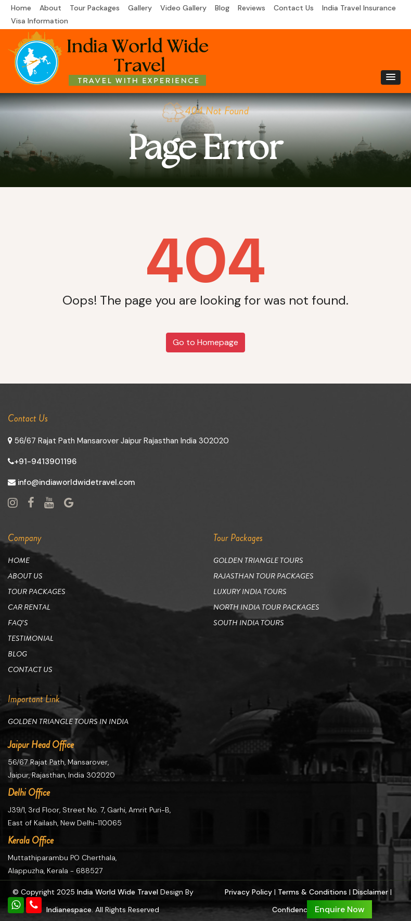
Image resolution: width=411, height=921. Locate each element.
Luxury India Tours (250, 591)
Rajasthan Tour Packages (263, 576)
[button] (391, 77)
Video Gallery (183, 7)
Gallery (140, 7)
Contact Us (294, 7)
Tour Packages (95, 7)
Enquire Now (339, 909)
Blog (222, 7)
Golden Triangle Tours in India (68, 721)
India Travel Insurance (359, 7)
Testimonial (31, 638)
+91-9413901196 (42, 461)
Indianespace (69, 909)
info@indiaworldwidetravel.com (71, 482)
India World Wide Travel (117, 892)
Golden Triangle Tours (258, 560)
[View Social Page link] (13, 503)
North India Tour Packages (266, 607)
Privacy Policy (248, 892)
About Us (25, 576)
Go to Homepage (205, 342)
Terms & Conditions (312, 892)
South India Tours (248, 622)
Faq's (18, 622)
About (50, 7)
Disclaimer (370, 892)
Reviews (251, 7)
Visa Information (39, 20)
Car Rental (29, 607)
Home (21, 7)
